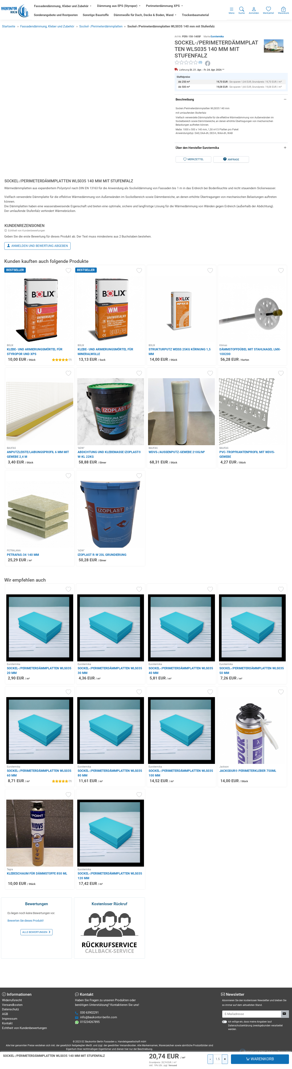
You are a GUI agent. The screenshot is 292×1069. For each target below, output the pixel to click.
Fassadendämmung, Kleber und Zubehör (71, 8)
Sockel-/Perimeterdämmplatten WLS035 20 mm (39, 697)
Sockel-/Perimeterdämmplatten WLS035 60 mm (39, 800)
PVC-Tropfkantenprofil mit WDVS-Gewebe (247, 481)
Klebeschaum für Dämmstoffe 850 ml (37, 900)
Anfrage (233, 192)
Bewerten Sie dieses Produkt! (26, 947)
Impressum (9, 1018)
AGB (5, 1014)
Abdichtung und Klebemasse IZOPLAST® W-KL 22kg (109, 481)
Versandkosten (12, 1005)
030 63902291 (89, 1012)
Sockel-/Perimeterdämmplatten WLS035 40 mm (181, 697)
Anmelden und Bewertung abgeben (39, 272)
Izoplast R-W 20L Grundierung (102, 581)
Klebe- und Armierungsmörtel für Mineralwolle (105, 378)
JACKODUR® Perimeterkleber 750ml (247, 797)
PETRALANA (14, 577)
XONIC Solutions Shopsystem (275, 1051)
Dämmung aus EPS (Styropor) (127, 8)
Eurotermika (217, 41)
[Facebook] (208, 68)
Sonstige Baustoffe (106, 17)
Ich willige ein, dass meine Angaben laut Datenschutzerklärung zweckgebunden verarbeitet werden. (255, 1025)
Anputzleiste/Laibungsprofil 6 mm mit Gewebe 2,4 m (38, 481)
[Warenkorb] (243, 93)
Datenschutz (10, 1009)
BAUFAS (11, 474)
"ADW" (81, 474)
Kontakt (7, 1023)
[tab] (69, 208)
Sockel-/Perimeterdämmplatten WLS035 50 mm (251, 697)
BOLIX (10, 371)
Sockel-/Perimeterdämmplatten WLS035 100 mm (181, 800)
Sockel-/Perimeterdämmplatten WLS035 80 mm (110, 800)
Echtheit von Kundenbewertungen (26, 257)
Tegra (10, 896)
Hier (48, 1057)
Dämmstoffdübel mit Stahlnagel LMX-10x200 (250, 378)
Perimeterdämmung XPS (173, 8)
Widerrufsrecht (12, 1000)
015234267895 (90, 1022)
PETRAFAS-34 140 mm (23, 581)
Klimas (223, 371)
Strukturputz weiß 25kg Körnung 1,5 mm (180, 378)
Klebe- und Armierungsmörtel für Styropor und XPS (34, 378)
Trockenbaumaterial (205, 17)
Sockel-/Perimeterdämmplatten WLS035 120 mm (110, 902)
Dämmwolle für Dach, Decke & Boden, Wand (153, 17)
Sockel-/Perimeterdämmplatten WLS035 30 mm (110, 697)
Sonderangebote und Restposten (66, 17)
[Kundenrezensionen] (188, 67)
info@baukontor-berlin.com (98, 1017)
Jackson (224, 793)
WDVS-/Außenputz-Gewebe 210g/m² (177, 479)
